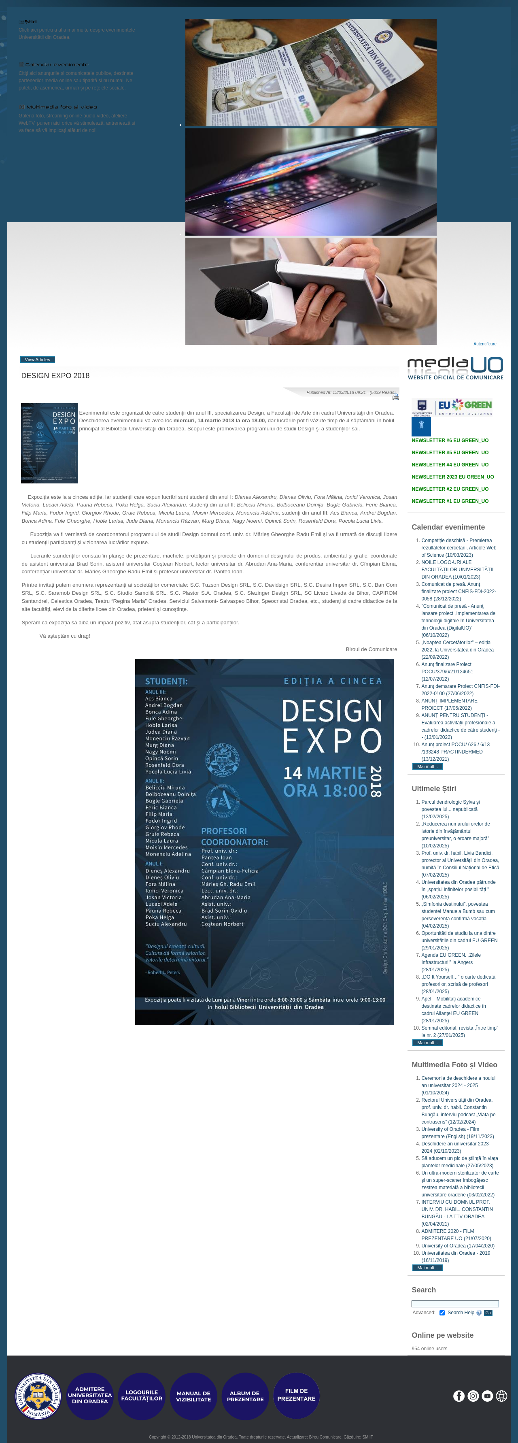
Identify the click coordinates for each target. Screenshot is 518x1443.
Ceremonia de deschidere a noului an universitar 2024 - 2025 (458, 1085)
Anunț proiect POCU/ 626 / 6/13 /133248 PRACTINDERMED (455, 752)
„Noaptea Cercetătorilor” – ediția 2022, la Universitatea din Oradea (457, 650)
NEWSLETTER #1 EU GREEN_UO (450, 501)
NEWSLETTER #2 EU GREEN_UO (450, 489)
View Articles (37, 359)
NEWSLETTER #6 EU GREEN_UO (450, 440)
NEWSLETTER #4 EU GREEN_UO (450, 465)
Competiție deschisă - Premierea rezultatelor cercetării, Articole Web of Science (458, 548)
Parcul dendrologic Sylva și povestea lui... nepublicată (450, 809)
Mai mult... (427, 766)
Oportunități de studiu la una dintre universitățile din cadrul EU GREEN (459, 940)
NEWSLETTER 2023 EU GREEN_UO (453, 477)
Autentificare (485, 344)
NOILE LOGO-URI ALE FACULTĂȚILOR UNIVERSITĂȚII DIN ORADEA (457, 570)
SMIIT (367, 1437)
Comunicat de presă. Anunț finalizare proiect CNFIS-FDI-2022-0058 (458, 591)
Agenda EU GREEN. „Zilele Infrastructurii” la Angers (451, 962)
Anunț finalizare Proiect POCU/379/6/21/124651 (447, 672)
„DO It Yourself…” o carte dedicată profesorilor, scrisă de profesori (458, 984)
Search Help (465, 1312)
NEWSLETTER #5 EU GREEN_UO (450, 452)
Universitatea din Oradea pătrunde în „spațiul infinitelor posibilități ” (458, 889)
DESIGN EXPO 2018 (55, 376)
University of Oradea (458, 1246)
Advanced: (428, 1312)
